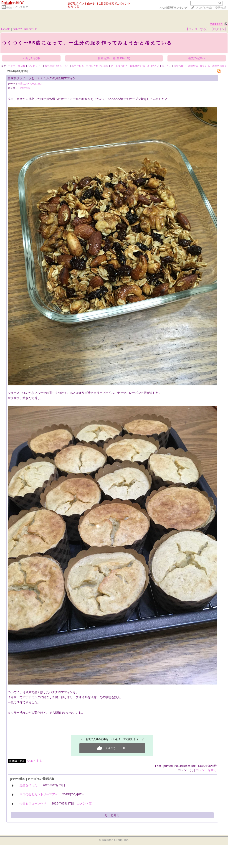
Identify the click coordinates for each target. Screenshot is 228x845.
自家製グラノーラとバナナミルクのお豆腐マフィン (42, 78)
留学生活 (193, 66)
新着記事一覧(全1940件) (114, 58)
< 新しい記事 (31, 58)
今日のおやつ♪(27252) (30, 83)
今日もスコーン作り (33, 803)
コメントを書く (206, 770)
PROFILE (30, 29)
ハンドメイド (35, 66)
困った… (167, 66)
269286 (216, 24)
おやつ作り (179, 66)
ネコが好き (77, 66)
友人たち (205, 66)
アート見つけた (119, 66)
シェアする (34, 760)
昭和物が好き (137, 66)
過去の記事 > (196, 58)
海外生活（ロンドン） (57, 66)
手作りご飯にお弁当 (97, 66)
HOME (5, 29)
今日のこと (153, 66)
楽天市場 (220, 7)
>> (173, 7)
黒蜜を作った (28, 785)
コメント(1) (84, 803)
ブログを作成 (203, 7)
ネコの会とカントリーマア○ (38, 794)
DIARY (17, 29)
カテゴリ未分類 (16, 66)
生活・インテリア (17, 7)
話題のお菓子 (219, 66)
